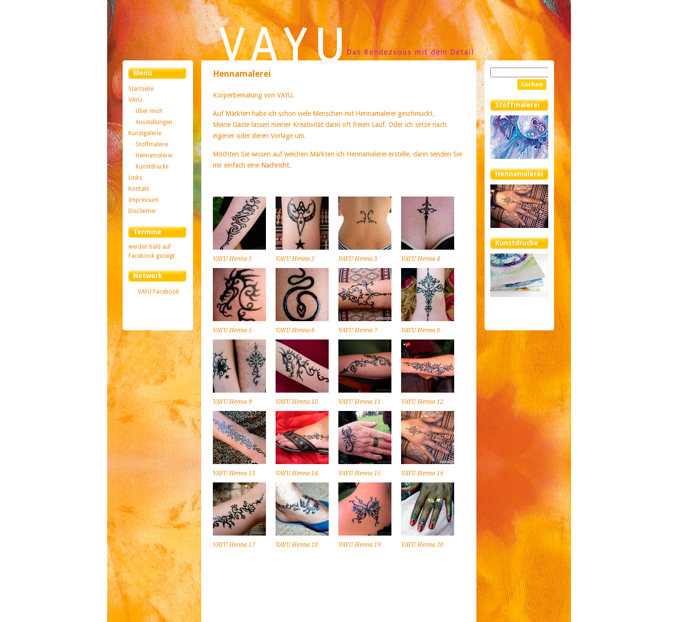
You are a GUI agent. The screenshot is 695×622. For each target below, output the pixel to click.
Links (135, 177)
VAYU (135, 100)
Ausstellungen (154, 122)
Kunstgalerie (144, 133)
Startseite (140, 88)
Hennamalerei (154, 155)
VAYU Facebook (158, 291)
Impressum (143, 200)
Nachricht (275, 165)
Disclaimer (142, 211)
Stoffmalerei (152, 144)
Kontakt (138, 188)
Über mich (149, 111)
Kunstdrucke (152, 166)
